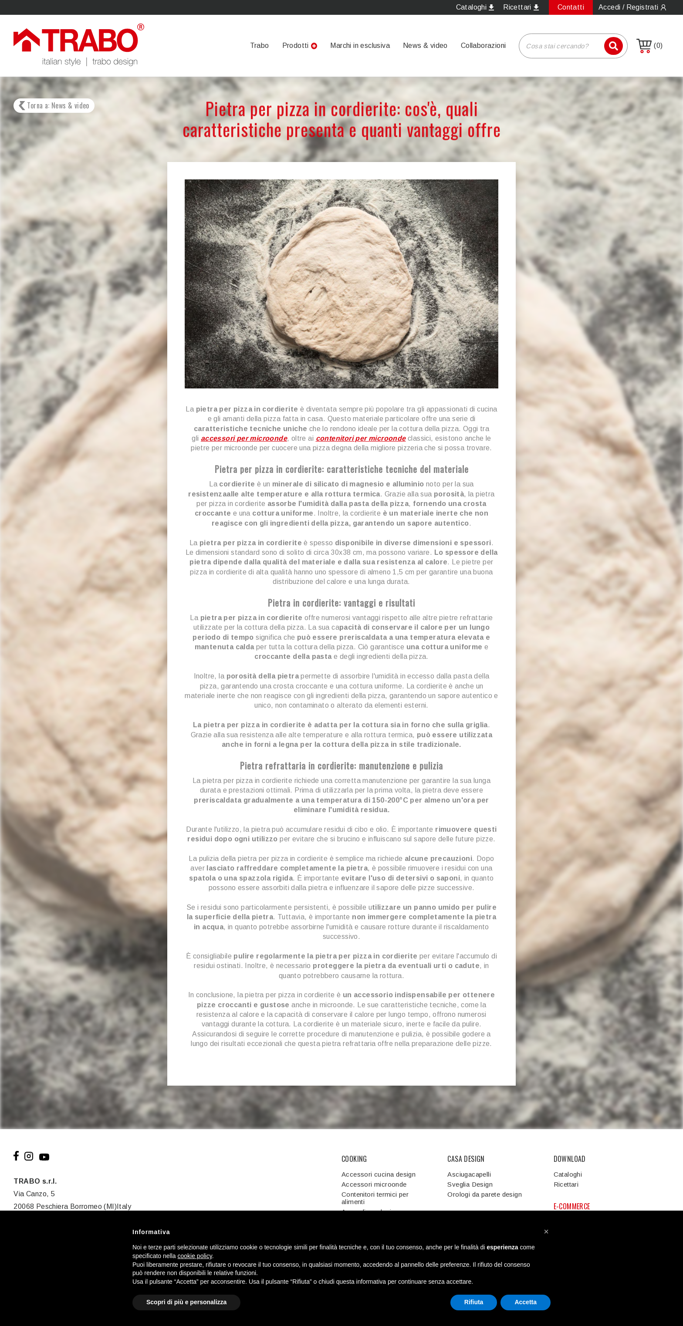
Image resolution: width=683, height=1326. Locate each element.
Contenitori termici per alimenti (375, 1198)
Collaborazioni (483, 45)
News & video (425, 45)
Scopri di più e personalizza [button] (186, 1302)
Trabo (259, 45)
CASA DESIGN (465, 1159)
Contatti (571, 7)
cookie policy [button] (195, 1255)
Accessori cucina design (379, 1174)
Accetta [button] (525, 1302)
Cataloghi (568, 1174)
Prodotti (295, 45)
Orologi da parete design (484, 1194)
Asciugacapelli (469, 1174)
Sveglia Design (470, 1184)
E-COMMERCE (572, 1206)
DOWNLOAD (570, 1159)
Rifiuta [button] (474, 1302)
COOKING (354, 1159)
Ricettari (566, 1184)
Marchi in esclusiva (360, 45)
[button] (546, 1231)
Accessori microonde (374, 1184)
